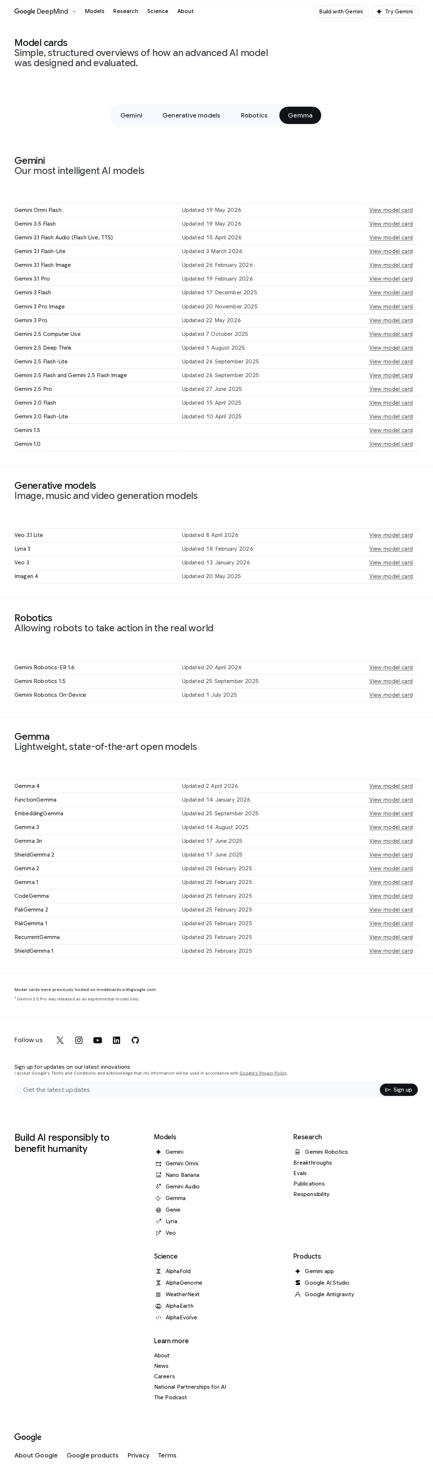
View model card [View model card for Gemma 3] (391, 827)
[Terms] (167, 1455)
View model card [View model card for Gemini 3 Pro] (391, 320)
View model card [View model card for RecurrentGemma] (391, 937)
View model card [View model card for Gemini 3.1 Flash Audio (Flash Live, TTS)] (391, 237)
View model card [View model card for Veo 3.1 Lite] (391, 535)
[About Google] (36, 1455)
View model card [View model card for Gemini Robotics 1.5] (391, 681)
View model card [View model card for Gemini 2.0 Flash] (391, 403)
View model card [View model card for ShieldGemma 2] (391, 854)
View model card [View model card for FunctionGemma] (391, 800)
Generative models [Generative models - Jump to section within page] (191, 115)
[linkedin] (116, 1040)
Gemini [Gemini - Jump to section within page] (131, 115)
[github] (135, 1040)
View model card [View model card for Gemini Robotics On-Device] (391, 695)
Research (125, 11)
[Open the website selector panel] (74, 11)
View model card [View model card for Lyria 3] (391, 549)
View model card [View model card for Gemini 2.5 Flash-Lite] (391, 361)
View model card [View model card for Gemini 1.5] (391, 430)
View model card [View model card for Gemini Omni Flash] (391, 210)
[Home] (41, 11)
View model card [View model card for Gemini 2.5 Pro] (391, 389)
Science (158, 11)
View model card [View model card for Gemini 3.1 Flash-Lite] (391, 251)
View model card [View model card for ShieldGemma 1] (391, 951)
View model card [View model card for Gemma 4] (391, 786)
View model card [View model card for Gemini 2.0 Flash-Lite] (391, 416)
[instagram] (79, 1040)
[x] (60, 1040)
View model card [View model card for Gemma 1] (391, 882)
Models (95, 11)
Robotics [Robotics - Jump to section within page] (254, 115)
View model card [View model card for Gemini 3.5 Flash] (391, 224)
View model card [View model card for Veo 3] (391, 562)
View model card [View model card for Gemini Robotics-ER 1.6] (391, 667)
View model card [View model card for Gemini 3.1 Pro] (391, 279)
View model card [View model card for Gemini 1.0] (391, 444)
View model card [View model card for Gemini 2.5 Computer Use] (391, 334)
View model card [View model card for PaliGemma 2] (391, 909)
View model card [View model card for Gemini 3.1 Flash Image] (391, 265)
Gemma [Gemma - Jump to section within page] (300, 115)
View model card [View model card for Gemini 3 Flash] (391, 292)
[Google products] (93, 1455)
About (185, 11)
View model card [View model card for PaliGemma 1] (391, 923)
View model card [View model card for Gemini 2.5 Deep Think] (391, 348)
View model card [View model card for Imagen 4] (391, 576)
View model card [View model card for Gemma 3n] (391, 841)
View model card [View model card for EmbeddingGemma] (391, 813)
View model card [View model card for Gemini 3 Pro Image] (391, 306)
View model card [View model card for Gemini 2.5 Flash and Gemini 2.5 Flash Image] (391, 375)
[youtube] (97, 1040)
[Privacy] (138, 1455)
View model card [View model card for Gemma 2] (391, 868)
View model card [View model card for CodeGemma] (391, 896)
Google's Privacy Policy (263, 1073)
